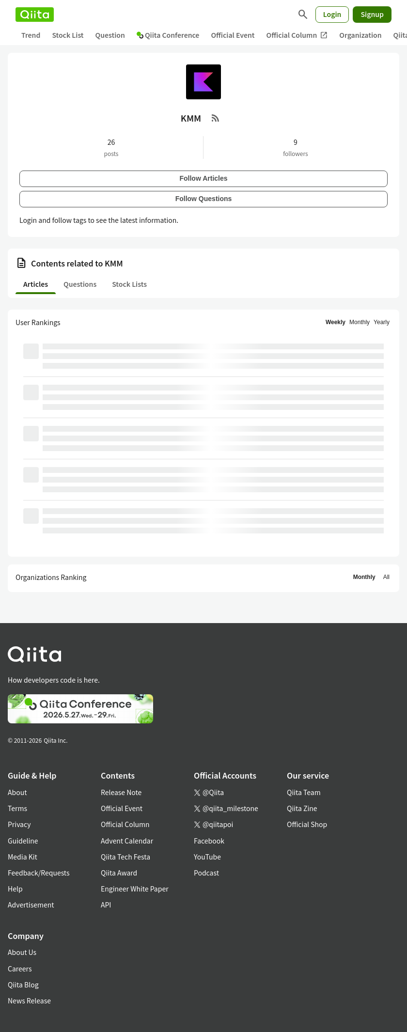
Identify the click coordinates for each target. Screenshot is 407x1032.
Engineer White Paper (135, 888)
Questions (79, 284)
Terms (17, 808)
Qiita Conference (168, 35)
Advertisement (31, 904)
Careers (19, 968)
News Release (29, 1000)
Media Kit (22, 856)
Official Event (232, 35)
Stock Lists (129, 284)
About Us (22, 952)
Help (15, 888)
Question (110, 35)
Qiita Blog (23, 984)
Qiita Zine (302, 808)
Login (332, 14)
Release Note (121, 792)
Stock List (67, 35)
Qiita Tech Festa (125, 856)
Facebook (209, 840)
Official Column (297, 35)
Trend (30, 35)
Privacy (19, 824)
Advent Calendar (127, 840)
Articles (35, 284)
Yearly (382, 322)
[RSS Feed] (215, 117)
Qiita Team (304, 792)
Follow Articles (203, 178)
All (386, 577)
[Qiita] (35, 14)
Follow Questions (203, 199)
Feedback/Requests (39, 872)
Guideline (23, 840)
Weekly (335, 322)
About (17, 792)
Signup (372, 14)
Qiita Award (119, 872)
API (106, 904)
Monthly (359, 322)
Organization (360, 35)
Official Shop (307, 824)
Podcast (206, 872)
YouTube (207, 856)
